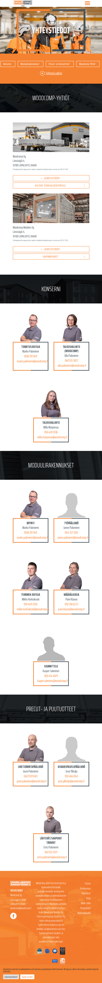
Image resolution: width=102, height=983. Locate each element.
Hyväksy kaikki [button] (27, 977)
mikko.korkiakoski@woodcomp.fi (33, 609)
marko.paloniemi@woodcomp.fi (32, 361)
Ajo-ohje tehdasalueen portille (50, 185)
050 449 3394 (31, 604)
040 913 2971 (51, 852)
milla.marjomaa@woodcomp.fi (52, 437)
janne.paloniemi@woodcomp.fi (73, 537)
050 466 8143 (71, 776)
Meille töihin (86, 903)
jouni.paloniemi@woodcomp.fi (32, 781)
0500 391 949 (30, 356)
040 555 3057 (71, 360)
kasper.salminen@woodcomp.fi (52, 681)
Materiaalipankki (84, 913)
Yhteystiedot (85, 908)
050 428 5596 (51, 432)
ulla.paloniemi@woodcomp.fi (72, 365)
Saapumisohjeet (50, 256)
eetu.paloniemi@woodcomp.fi (52, 857)
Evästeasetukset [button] (11, 977)
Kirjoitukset (86, 893)
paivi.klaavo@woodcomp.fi (71, 609)
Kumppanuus (85, 888)
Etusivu (88, 884)
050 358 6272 (71, 604)
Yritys (88, 898)
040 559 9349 (30, 776)
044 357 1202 (71, 532)
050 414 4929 (51, 676)
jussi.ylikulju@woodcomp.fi (71, 781)
